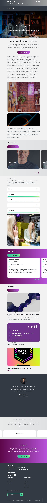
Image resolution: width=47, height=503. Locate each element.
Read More (13, 290)
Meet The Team (11, 480)
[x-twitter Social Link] (12, 1)
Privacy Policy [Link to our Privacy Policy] (18, 500)
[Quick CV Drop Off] (36, 1)
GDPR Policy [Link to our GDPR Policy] (23, 500)
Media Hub (9, 484)
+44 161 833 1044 (21, 467)
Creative (26, 482)
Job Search (9, 482)
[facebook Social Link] (8, 1)
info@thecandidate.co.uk (22, 3)
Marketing (26, 486)
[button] (39, 173)
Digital (25, 484)
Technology (27, 488)
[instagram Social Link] (10, 1)
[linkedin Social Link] (14, 1)
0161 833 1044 (10, 3)
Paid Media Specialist (14, 259)
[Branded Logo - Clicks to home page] (10, 8)
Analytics (26, 480)
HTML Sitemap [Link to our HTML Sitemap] (28, 500)
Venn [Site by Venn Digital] (39, 500)
